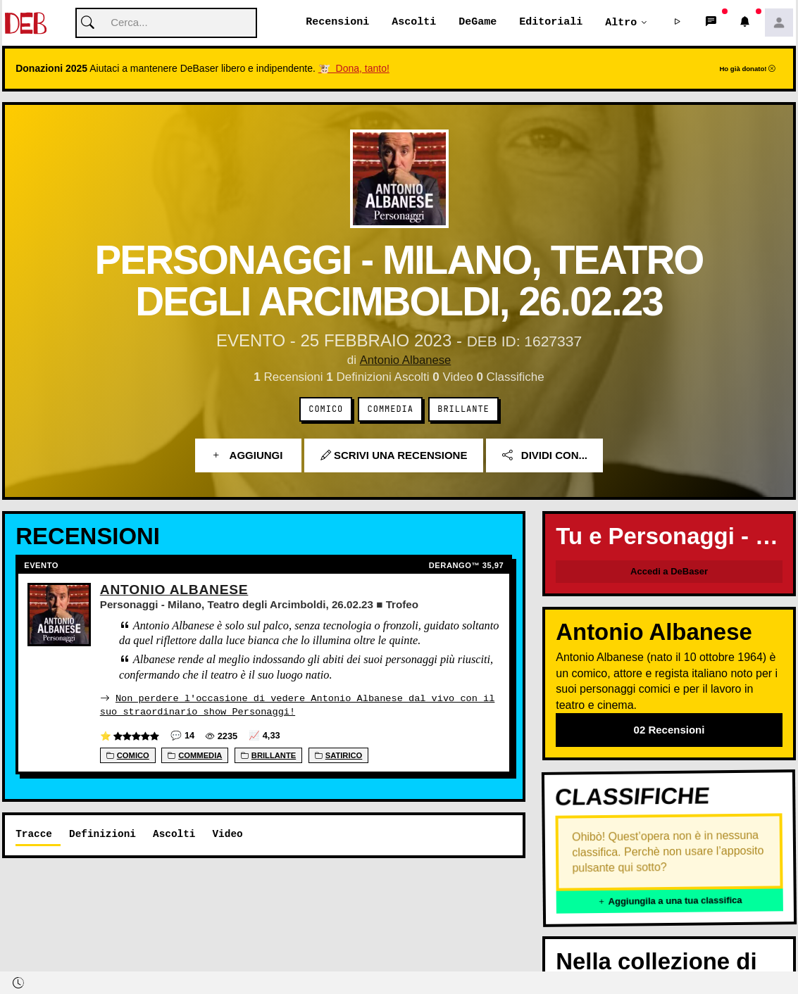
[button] (677, 23)
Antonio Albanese (405, 360)
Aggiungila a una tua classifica (669, 901)
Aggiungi (248, 456)
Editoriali (550, 22)
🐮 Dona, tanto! (353, 69)
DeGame (478, 22)
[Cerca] (166, 23)
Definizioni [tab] (102, 834)
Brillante (463, 409)
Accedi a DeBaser (669, 572)
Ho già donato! (747, 69)
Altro (621, 22)
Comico (325, 409)
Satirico (339, 755)
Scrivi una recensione (394, 456)
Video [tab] (227, 834)
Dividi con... (544, 456)
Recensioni (337, 22)
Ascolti (414, 22)
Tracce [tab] (33, 834)
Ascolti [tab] (174, 834)
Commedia (390, 409)
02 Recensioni (669, 730)
